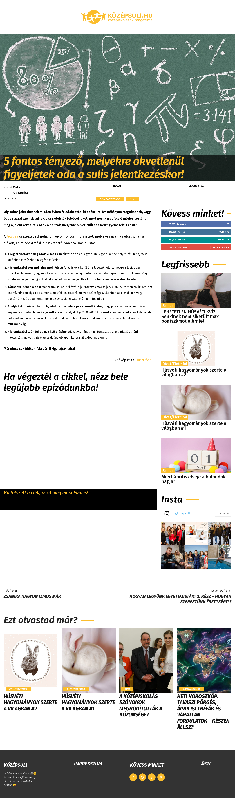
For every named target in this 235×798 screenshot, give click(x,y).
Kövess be (223, 231)
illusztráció (143, 360)
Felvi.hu (12, 236)
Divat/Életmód (110, 199)
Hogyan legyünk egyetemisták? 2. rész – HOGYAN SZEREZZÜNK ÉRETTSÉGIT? (180, 599)
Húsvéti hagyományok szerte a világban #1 (193, 426)
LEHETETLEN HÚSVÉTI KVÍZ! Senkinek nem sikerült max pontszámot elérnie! (190, 316)
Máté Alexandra (20, 190)
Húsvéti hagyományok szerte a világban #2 (193, 372)
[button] (207, 29)
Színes (167, 305)
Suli (132, 199)
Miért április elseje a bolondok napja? (193, 479)
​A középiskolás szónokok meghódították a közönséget (140, 705)
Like (227, 224)
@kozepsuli (182, 513)
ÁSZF (206, 764)
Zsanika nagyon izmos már (32, 596)
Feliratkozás (221, 247)
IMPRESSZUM (88, 764)
